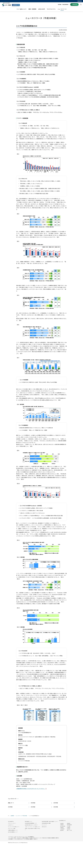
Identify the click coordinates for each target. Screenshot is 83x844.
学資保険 (68, 828)
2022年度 (55, 807)
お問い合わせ (44, 826)
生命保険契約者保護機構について (31, 823)
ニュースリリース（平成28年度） (22, 815)
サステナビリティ (51, 9)
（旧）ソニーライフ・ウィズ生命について (32, 826)
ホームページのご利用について (13, 826)
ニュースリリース (62, 9)
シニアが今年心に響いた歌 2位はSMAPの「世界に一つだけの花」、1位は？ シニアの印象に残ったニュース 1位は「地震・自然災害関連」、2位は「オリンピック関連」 (39, 104)
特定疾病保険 (69, 824)
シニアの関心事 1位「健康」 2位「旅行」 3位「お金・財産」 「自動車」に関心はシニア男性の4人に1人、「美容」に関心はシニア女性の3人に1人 (37, 50)
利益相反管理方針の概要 (46, 823)
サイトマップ (44, 824)
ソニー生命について (21, 9)
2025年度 (55, 802)
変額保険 (62, 827)
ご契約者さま (74, 4)
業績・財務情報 (32, 9)
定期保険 (68, 823)
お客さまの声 (41, 9)
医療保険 (62, 824)
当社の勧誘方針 (11, 821)
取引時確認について (28, 821)
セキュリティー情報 (11, 828)
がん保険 (68, 826)
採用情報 (59, 4)
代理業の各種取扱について (13, 830)
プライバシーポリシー (12, 823)
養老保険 (62, 830)
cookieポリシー (11, 824)
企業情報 (12, 815)
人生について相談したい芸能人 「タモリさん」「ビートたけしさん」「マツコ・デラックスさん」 (40, 112)
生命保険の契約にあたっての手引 (31, 824)
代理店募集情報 (65, 4)
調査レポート (11, 802)
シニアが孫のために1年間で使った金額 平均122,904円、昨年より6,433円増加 (36, 74)
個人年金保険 (62, 826)
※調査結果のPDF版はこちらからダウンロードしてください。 (30, 788)
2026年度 (33, 802)
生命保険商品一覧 (62, 820)
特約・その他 (69, 830)
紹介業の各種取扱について (13, 832)
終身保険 (62, 823)
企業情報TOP (16, 5)
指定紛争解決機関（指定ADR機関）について (50, 821)
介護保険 (68, 827)
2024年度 (10, 807)
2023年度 (33, 807)
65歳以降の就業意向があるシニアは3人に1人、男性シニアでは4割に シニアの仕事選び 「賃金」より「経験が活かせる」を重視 (33, 82)
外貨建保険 (62, 828)
